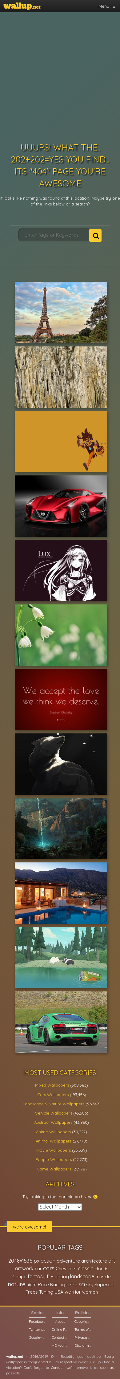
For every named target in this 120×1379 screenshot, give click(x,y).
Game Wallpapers (54, 1168)
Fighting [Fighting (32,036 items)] (60, 1276)
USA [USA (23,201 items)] (58, 1292)
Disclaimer (82, 1345)
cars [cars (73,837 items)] (48, 1268)
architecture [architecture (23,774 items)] (94, 1261)
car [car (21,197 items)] (38, 1269)
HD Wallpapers (60, 1345)
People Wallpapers (54, 1159)
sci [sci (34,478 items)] (82, 1284)
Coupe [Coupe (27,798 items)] (19, 1276)
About (60, 1321)
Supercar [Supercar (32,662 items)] (104, 1284)
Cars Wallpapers (53, 1094)
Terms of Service (82, 1329)
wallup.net (14, 1356)
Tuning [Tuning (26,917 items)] (46, 1292)
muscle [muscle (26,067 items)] (103, 1276)
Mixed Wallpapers (52, 1085)
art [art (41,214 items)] (111, 1260)
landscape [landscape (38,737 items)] (82, 1276)
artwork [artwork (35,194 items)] (24, 1268)
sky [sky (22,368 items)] (89, 1284)
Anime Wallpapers (53, 1131)
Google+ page (37, 1337)
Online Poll (60, 1329)
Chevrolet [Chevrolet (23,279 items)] (66, 1269)
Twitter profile (37, 1329)
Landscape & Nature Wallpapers (53, 1103)
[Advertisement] (57, 76)
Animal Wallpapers (53, 1141)
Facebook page (37, 1321)
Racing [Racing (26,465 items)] (57, 1284)
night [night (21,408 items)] (31, 1284)
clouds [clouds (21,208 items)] (101, 1269)
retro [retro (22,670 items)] (72, 1284)
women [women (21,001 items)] (90, 1292)
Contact (57, 1367)
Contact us (60, 1337)
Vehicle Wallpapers (53, 1113)
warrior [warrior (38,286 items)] (73, 1292)
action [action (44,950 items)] (48, 1260)
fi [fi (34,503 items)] (48, 1276)
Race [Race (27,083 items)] (43, 1284)
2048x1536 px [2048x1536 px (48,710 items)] (23, 1260)
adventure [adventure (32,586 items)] (68, 1261)
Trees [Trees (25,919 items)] (32, 1292)
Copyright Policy (82, 1321)
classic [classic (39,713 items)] (85, 1268)
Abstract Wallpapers (53, 1122)
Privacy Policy (82, 1337)
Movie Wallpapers (53, 1150)
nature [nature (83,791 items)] (16, 1284)
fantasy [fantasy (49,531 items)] (37, 1276)
